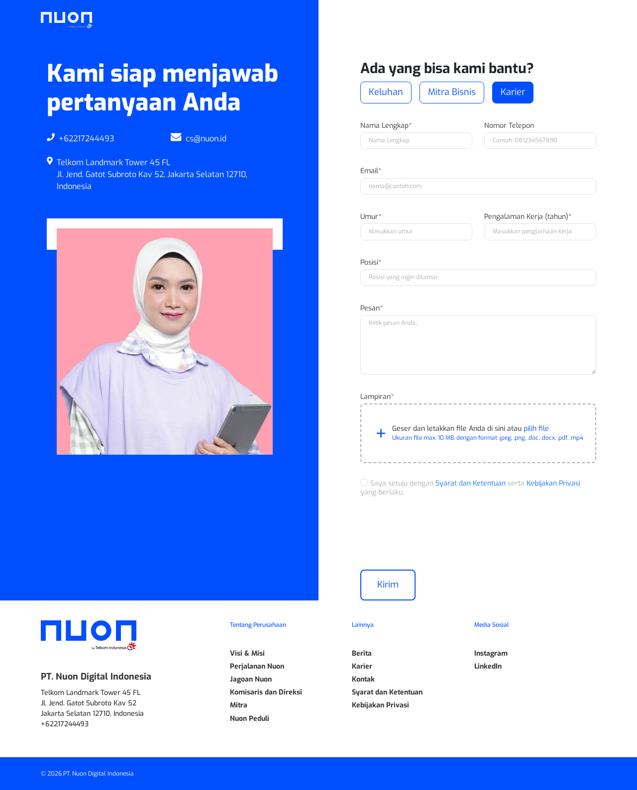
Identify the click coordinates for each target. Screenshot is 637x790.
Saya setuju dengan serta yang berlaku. (470, 488)
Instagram (491, 653)
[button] (381, 433)
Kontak (363, 679)
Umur (369, 216)
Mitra (238, 705)
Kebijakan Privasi (553, 483)
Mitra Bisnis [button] (452, 92)
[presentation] (436, 534)
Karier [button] (513, 92)
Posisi (369, 262)
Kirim (388, 585)
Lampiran (375, 397)
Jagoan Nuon (251, 679)
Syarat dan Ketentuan (470, 483)
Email (369, 171)
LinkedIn (488, 666)
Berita (362, 653)
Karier (362, 666)
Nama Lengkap (384, 125)
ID (556, 19)
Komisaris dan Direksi (266, 692)
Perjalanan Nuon (257, 666)
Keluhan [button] (386, 92)
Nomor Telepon (509, 125)
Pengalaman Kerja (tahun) (526, 216)
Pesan (370, 308)
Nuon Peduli (249, 718)
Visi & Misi (247, 653)
